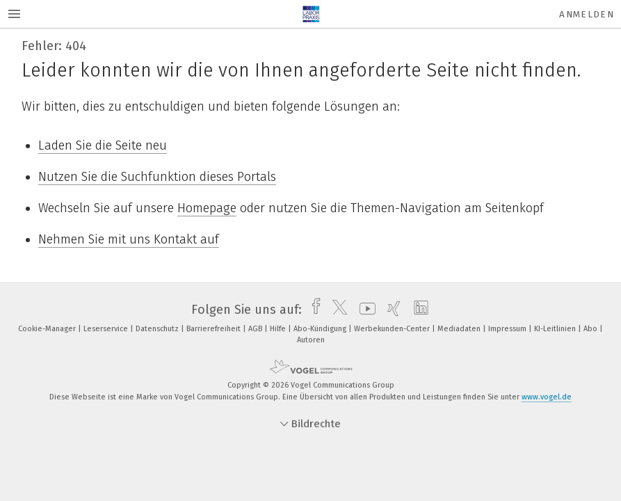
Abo (591, 328)
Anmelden (586, 14)
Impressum (508, 328)
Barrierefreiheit (214, 328)
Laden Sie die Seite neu (102, 145)
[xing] (390, 309)
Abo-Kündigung (320, 328)
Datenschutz (158, 328)
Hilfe (279, 328)
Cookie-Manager (48, 328)
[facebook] (312, 309)
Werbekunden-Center (393, 328)
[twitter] (336, 309)
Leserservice (106, 328)
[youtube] (364, 309)
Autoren (311, 339)
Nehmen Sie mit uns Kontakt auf (128, 239)
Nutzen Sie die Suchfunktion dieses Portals (157, 176)
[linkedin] (417, 309)
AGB (256, 328)
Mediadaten (460, 328)
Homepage (206, 208)
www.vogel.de (547, 396)
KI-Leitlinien (556, 328)
